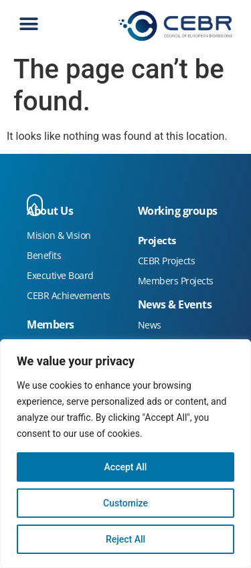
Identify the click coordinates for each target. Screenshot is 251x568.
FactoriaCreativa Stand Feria (61, 169)
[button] (28, 24)
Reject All (125, 539)
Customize (125, 503)
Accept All (125, 467)
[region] (125, 453)
